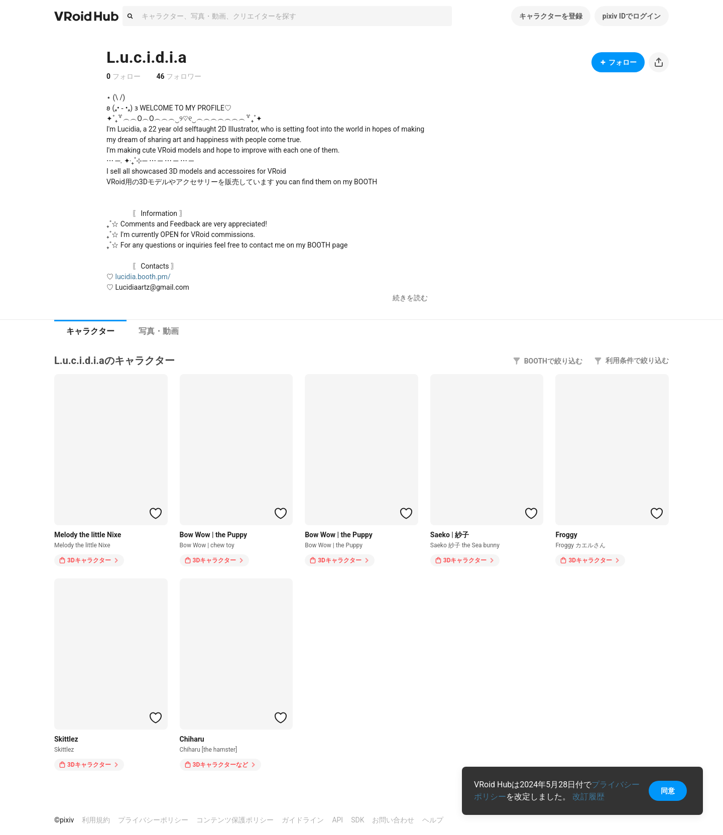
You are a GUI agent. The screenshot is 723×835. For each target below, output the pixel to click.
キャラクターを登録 (550, 16)
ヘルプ (432, 820)
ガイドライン (303, 820)
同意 (668, 791)
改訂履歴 (588, 796)
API (337, 820)
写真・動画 (159, 331)
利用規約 (96, 820)
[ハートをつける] (156, 513)
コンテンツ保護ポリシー (235, 820)
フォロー (618, 62)
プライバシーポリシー (153, 820)
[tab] (90, 331)
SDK (357, 820)
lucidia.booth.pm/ (142, 277)
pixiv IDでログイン (631, 16)
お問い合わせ (393, 820)
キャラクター (90, 331)
